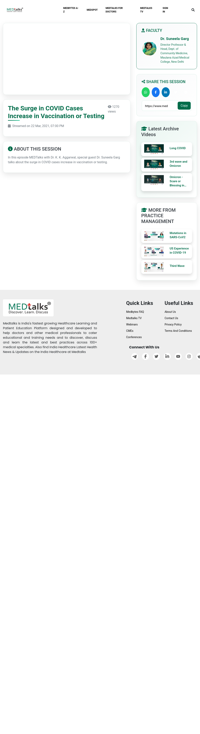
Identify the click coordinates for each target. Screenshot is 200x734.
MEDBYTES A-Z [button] (70, 10)
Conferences (134, 337)
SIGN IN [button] (165, 10)
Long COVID (178, 148)
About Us (170, 311)
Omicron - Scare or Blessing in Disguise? (177, 181)
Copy (184, 105)
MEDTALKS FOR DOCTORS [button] (114, 10)
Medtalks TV (134, 318)
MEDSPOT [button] (92, 10)
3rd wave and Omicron (178, 164)
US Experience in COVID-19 (179, 250)
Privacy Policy (173, 324)
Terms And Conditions (178, 330)
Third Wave (177, 266)
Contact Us (171, 318)
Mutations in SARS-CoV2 (178, 235)
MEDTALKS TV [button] (146, 10)
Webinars (132, 324)
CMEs (130, 330)
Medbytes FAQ (135, 311)
